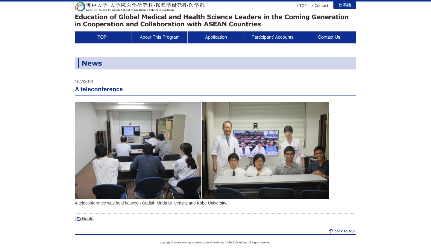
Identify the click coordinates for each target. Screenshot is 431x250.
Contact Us (328, 37)
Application (215, 37)
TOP (103, 37)
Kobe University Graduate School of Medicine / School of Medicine (140, 6)
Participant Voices (272, 37)
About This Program (159, 37)
